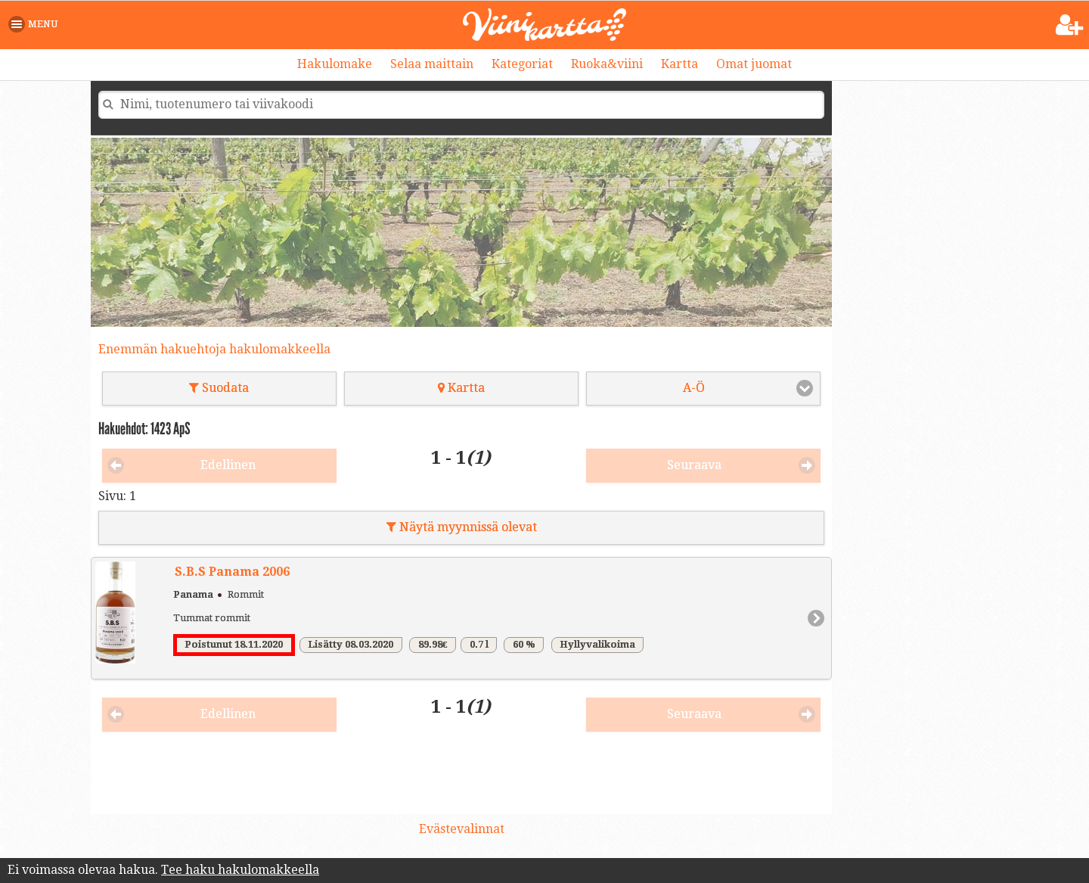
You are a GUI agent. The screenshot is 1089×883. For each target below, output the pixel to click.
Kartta (679, 64)
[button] (36, 24)
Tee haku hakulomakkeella (240, 870)
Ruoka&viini (607, 64)
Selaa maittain (431, 64)
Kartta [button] (461, 388)
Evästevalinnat (461, 829)
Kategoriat (522, 64)
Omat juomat (754, 64)
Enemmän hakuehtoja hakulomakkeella (214, 349)
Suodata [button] (219, 388)
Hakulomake (334, 64)
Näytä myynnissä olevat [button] (461, 527)
